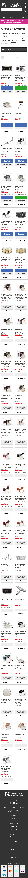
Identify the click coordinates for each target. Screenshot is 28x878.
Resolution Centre (14, 823)
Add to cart (7, 91)
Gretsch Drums (8, 24)
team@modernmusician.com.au (15, 799)
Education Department (14, 839)
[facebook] (10, 803)
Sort (11, 57)
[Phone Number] (25, 3)
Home (2, 24)
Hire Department (14, 836)
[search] (20, 9)
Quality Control (14, 834)
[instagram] (17, 803)
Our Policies (14, 857)
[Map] (25, 7)
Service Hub (14, 829)
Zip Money (14, 841)
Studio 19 (13, 42)
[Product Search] (10, 9)
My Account (14, 818)
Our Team (14, 852)
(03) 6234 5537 (14, 800)
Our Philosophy (14, 854)
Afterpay (14, 843)
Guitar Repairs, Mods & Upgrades (14, 832)
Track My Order (14, 820)
